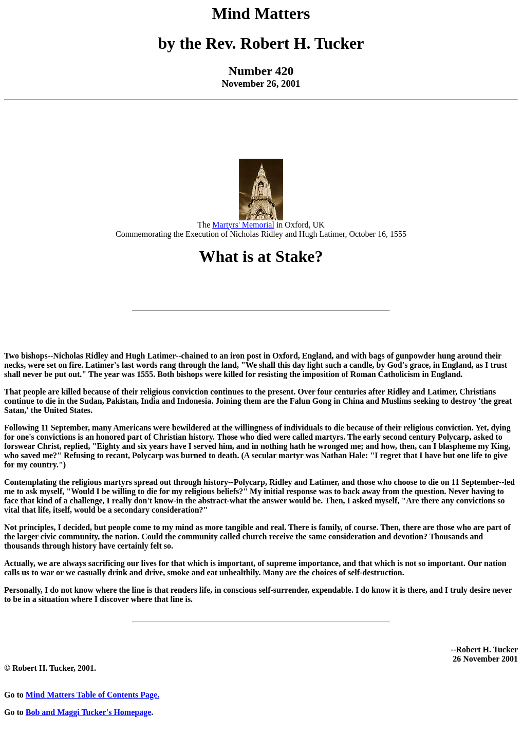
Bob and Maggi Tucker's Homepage (88, 712)
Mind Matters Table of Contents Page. (92, 694)
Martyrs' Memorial (243, 224)
